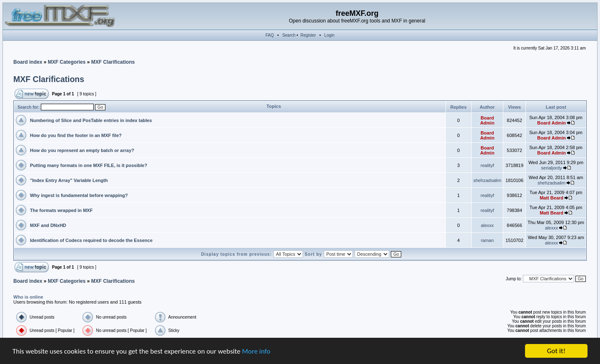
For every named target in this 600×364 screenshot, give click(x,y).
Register (308, 35)
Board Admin (487, 120)
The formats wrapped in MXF (61, 210)
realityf (487, 165)
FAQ (269, 35)
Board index (27, 62)
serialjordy (551, 167)
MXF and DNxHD (48, 225)
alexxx (487, 225)
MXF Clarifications (113, 62)
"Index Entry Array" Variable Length (69, 180)
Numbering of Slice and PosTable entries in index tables (91, 120)
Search (288, 35)
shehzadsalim (487, 180)
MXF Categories (67, 62)
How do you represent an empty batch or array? (82, 150)
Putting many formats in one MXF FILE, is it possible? (88, 165)
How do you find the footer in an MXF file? (76, 135)
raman (487, 240)
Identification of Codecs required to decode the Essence (91, 240)
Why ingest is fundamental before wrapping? (79, 195)
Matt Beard (551, 197)
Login (329, 35)
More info (256, 351)
